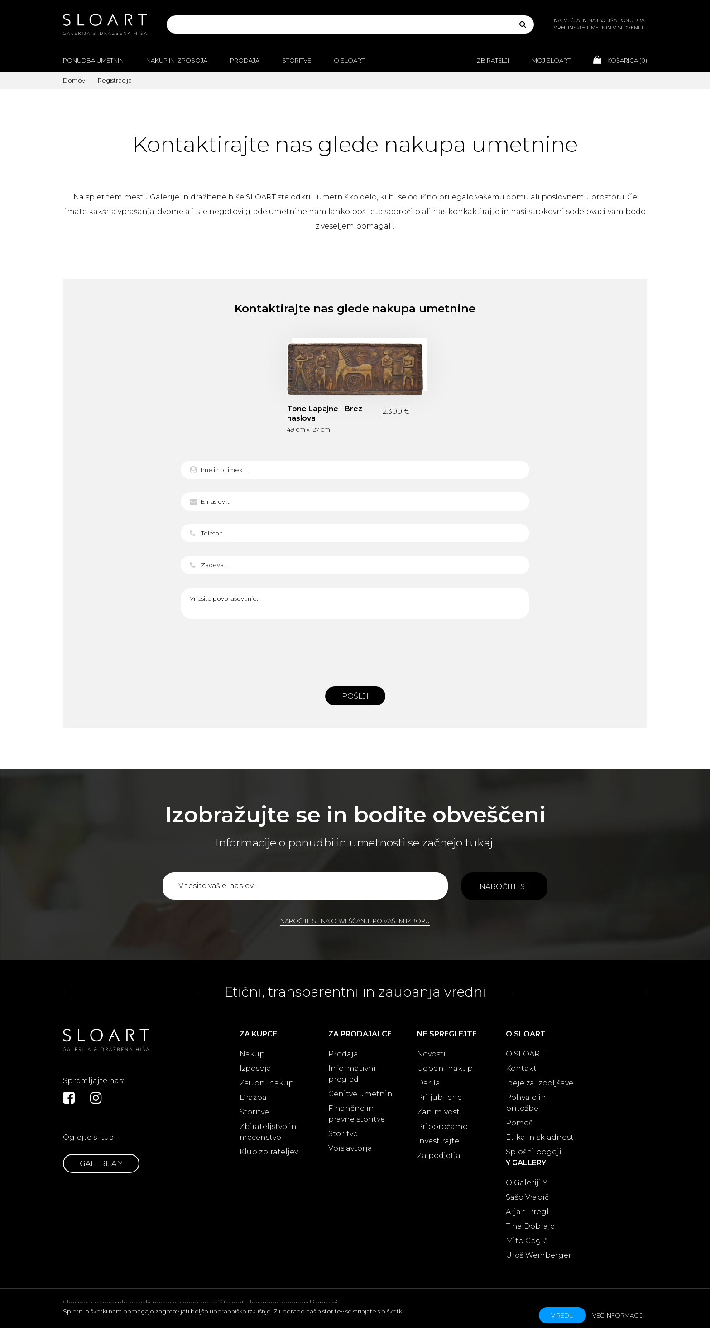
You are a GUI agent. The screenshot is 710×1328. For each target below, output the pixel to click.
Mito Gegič (526, 1240)
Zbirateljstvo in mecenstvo (268, 1132)
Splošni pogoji (533, 1152)
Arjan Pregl (527, 1211)
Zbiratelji (493, 60)
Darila (428, 1083)
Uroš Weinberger (538, 1255)
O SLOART (525, 1054)
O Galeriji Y (526, 1182)
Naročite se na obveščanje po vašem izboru (355, 920)
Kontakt (521, 1068)
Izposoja (255, 1068)
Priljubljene (439, 1097)
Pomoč (519, 1123)
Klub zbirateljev (269, 1152)
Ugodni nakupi (446, 1068)
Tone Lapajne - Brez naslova (324, 413)
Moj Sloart (551, 60)
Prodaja (244, 60)
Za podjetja (439, 1155)
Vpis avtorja (350, 1148)
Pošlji (355, 696)
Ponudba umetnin (93, 60)
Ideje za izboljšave (539, 1083)
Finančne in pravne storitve (356, 1114)
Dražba (253, 1097)
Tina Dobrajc (530, 1226)
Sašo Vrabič (527, 1197)
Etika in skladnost (540, 1137)
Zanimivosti (439, 1112)
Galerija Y (101, 1163)
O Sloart (349, 60)
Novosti (431, 1054)
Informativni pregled (352, 1074)
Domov (74, 80)
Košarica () (620, 60)
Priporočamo (442, 1126)
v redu (562, 1315)
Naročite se (505, 886)
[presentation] (355, 650)
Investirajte (438, 1141)
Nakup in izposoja (176, 60)
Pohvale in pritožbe (526, 1103)
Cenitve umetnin (360, 1094)
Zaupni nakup (267, 1083)
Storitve (296, 60)
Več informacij (617, 1315)
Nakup (252, 1054)
